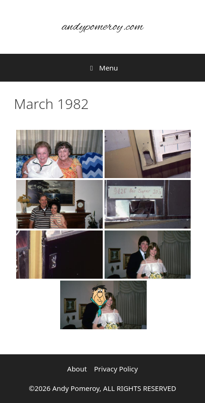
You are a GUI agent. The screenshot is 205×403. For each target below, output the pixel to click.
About (77, 368)
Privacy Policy (116, 368)
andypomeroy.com (102, 27)
